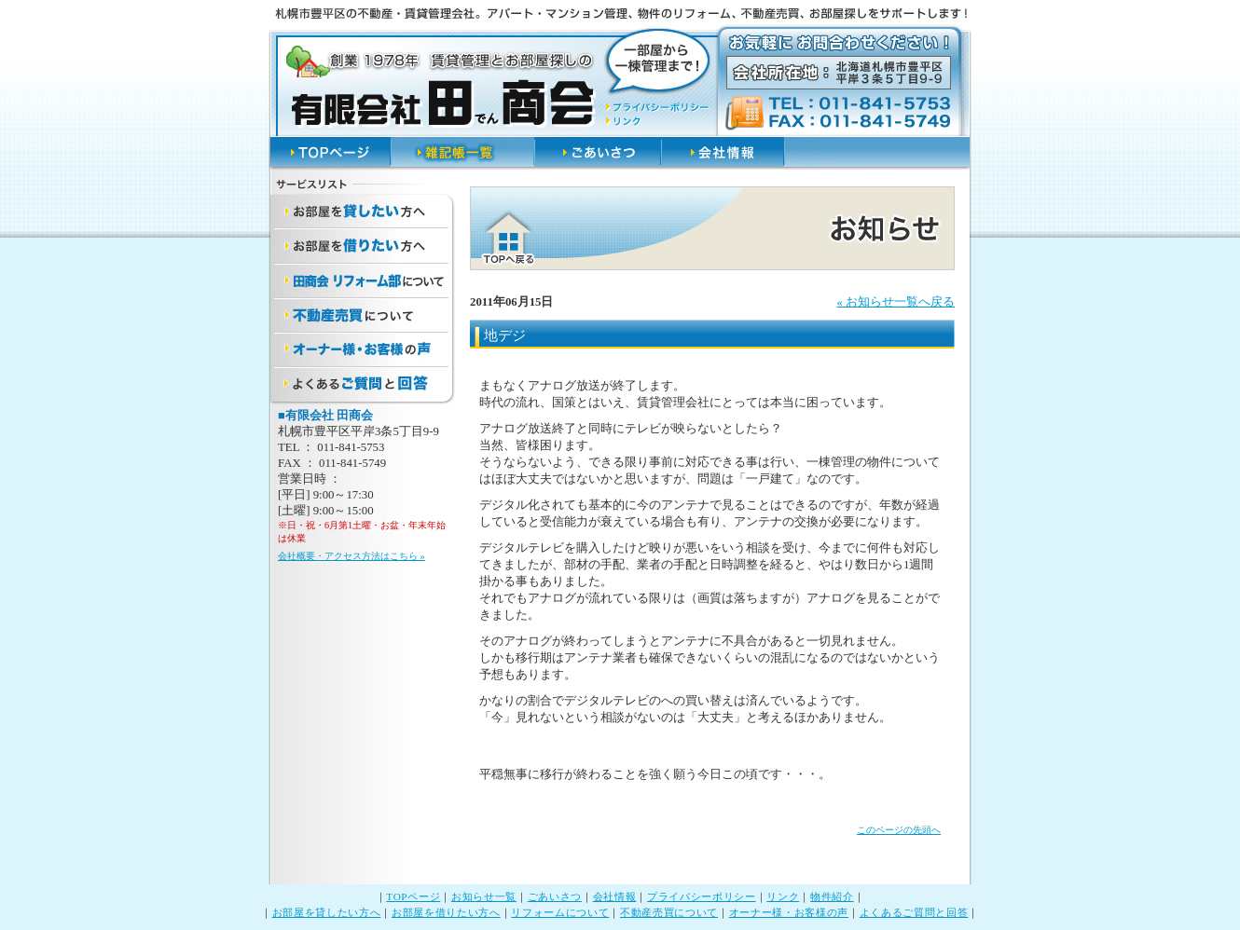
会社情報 (615, 896)
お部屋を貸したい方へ (326, 912)
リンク (782, 896)
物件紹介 (832, 896)
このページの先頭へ (899, 830)
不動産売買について (669, 912)
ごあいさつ (555, 896)
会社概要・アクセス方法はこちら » (351, 556)
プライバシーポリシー (701, 896)
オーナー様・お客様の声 (788, 912)
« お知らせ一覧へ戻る (895, 301)
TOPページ (413, 896)
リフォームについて (560, 912)
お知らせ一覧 (484, 896)
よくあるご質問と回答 (914, 912)
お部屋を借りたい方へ (446, 912)
